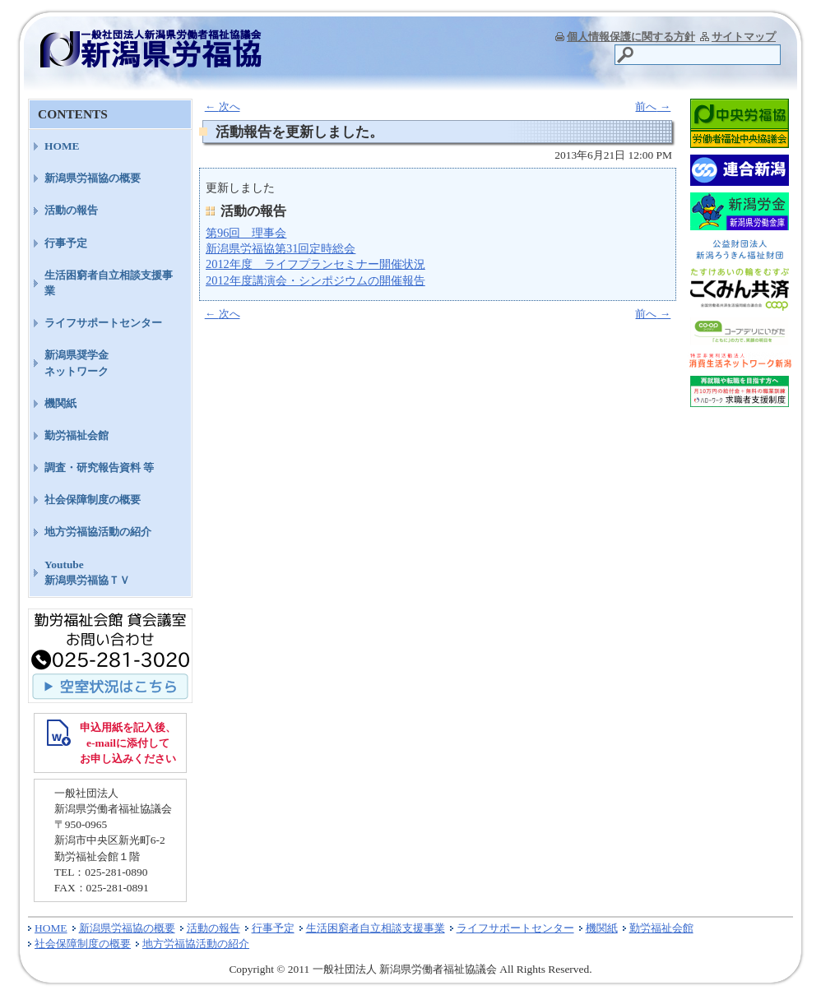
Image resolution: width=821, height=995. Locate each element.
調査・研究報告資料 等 (99, 467)
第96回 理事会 (246, 232)
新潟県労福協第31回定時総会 (280, 248)
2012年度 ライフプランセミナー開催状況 (315, 264)
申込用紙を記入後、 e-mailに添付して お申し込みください (128, 743)
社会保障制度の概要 (92, 499)
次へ (222, 106)
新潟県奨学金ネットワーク (76, 363)
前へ (652, 106)
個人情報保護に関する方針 (631, 36)
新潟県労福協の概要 (92, 178)
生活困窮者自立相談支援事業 (108, 283)
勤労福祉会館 (76, 435)
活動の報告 (71, 210)
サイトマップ (744, 36)
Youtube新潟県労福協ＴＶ (87, 572)
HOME (62, 146)
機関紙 (60, 403)
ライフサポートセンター (103, 323)
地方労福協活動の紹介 (97, 531)
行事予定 (65, 243)
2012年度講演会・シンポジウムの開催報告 (315, 280)
